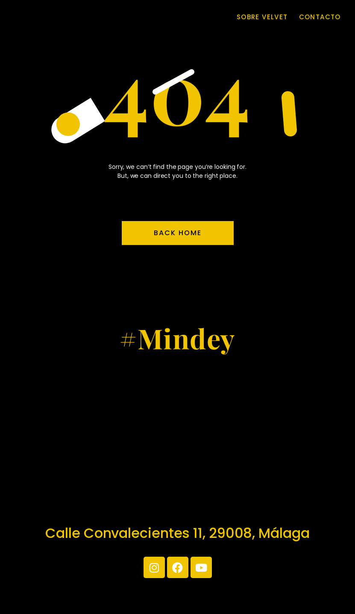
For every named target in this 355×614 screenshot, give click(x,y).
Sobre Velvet (262, 17)
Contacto (320, 17)
